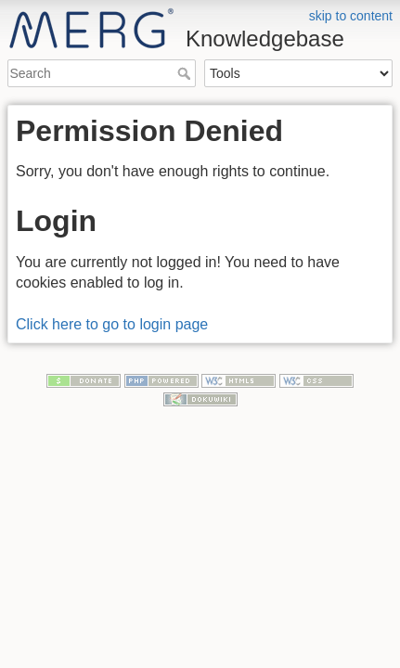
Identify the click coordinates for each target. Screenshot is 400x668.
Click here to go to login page (112, 324)
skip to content (351, 15)
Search (186, 73)
